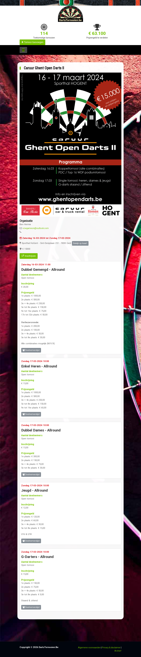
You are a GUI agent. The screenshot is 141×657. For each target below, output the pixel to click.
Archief (117, 651)
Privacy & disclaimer (111, 647)
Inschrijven (29, 256)
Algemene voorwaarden (89, 647)
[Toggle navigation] (23, 50)
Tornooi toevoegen (32, 42)
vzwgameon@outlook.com (36, 228)
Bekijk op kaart (80, 243)
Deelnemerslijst (31, 350)
